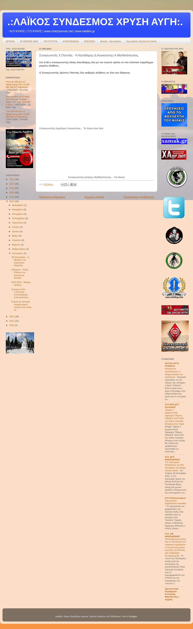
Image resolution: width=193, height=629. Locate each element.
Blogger (133, 616)
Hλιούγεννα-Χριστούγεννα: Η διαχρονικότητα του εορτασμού (174, 372)
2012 (12, 316)
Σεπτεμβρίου (18, 218)
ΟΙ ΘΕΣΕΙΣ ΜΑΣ (29, 41)
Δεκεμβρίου (18, 205)
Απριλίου (16, 240)
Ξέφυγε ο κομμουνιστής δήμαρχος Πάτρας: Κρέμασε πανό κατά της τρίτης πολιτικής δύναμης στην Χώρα (175, 417)
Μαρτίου (16, 244)
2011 (12, 321)
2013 (12, 201)
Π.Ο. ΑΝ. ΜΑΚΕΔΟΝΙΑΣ (172, 535)
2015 (12, 192)
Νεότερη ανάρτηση (52, 197)
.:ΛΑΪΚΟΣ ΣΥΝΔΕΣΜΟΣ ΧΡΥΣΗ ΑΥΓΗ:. (95, 21)
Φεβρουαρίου (19, 249)
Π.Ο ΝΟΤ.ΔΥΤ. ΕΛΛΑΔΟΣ (172, 405)
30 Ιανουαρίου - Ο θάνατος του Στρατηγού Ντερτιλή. (20, 261)
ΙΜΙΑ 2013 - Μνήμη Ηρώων (20, 283)
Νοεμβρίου (17, 209)
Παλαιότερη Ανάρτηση (138, 197)
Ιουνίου (16, 231)
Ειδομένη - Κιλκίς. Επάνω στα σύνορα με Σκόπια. (20, 273)
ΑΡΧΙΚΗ (10, 41)
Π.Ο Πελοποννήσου (175, 498)
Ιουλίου (16, 227)
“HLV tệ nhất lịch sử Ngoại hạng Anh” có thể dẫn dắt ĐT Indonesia (17, 84)
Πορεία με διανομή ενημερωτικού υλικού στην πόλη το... (21, 305)
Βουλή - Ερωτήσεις (110, 41)
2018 (12, 179)
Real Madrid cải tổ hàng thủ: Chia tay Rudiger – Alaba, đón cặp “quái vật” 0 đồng (18, 100)
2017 (12, 184)
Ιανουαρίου (18, 253)
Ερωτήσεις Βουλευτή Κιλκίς (141, 41)
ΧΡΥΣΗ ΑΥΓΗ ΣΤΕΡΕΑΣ (172, 364)
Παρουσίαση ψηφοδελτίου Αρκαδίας (175, 502)
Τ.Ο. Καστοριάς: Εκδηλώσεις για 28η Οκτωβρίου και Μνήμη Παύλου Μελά (175, 466)
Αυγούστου (18, 222)
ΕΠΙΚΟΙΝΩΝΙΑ (71, 41)
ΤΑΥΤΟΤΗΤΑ (50, 41)
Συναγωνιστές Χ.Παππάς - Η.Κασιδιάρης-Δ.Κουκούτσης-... (21, 293)
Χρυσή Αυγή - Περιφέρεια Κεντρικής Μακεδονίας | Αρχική (172, 594)
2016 (12, 188)
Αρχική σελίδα (94, 197)
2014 (12, 197)
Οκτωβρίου (18, 214)
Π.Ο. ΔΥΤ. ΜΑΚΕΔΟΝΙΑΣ (172, 458)
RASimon (115, 616)
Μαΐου (15, 236)
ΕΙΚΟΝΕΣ (89, 41)
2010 (12, 325)
